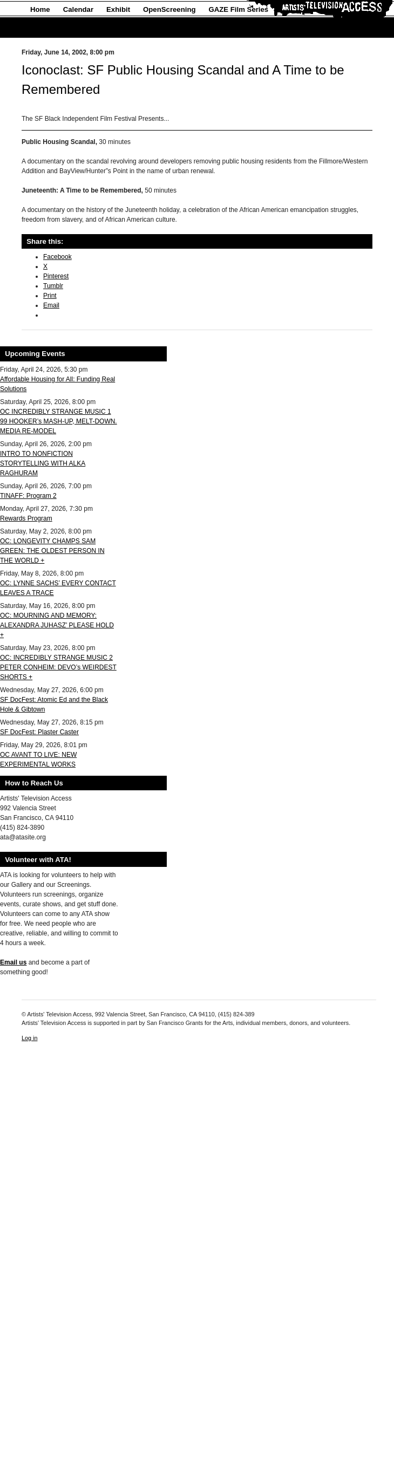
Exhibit (118, 9)
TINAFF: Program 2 (28, 496)
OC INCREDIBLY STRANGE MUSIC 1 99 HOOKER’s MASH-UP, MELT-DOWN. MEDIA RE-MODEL (58, 421)
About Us (46, 28)
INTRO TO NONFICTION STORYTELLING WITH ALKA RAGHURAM (42, 463)
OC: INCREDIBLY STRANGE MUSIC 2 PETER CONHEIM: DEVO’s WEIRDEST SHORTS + (58, 667)
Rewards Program (26, 518)
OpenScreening (169, 9)
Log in (29, 1038)
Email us (13, 962)
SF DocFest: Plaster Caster (39, 732)
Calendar (78, 9)
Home (40, 9)
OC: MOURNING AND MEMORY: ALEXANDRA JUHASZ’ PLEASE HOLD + (57, 625)
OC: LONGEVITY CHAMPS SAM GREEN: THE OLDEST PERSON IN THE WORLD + (52, 550)
